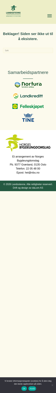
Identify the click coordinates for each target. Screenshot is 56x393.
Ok (24, 389)
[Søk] (28, 50)
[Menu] (49, 15)
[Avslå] (52, 385)
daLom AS (37, 188)
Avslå (32, 389)
